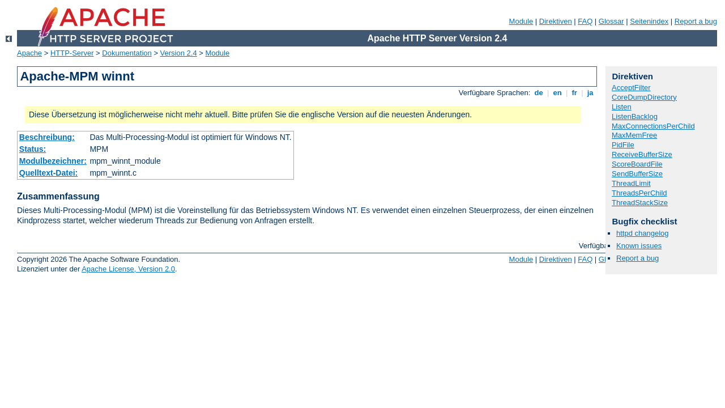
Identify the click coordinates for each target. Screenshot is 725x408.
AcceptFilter (631, 87)
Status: (32, 149)
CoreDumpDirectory (644, 97)
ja (590, 92)
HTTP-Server (72, 53)
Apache (29, 53)
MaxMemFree (634, 135)
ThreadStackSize (640, 202)
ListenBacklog (635, 116)
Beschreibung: (47, 137)
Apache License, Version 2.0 (128, 269)
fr (574, 92)
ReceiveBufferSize (642, 154)
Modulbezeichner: (53, 160)
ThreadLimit (631, 183)
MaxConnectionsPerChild (653, 126)
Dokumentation (126, 53)
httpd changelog (642, 233)
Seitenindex (649, 21)
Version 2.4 (178, 53)
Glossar (611, 21)
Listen (622, 107)
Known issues (639, 245)
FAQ (585, 21)
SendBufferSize (637, 173)
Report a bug (696, 21)
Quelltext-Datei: (48, 172)
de (538, 92)
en (557, 92)
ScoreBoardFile (637, 164)
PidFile (623, 145)
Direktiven (555, 21)
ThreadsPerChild (639, 193)
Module (521, 21)
